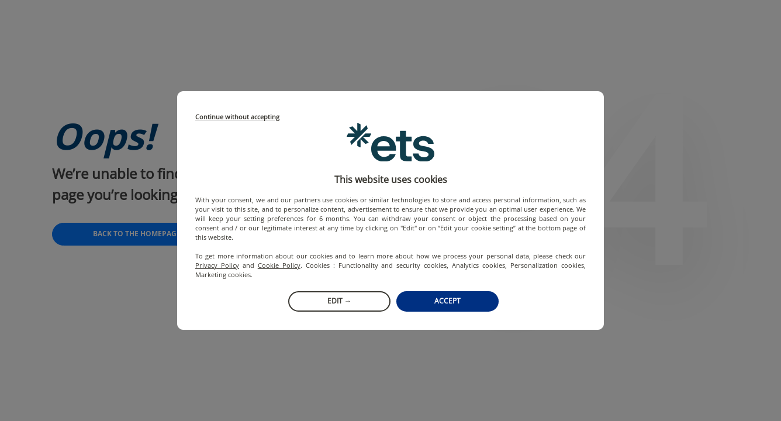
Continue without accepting (237, 117)
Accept (447, 301)
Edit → (339, 301)
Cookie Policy (279, 265)
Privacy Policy (217, 265)
